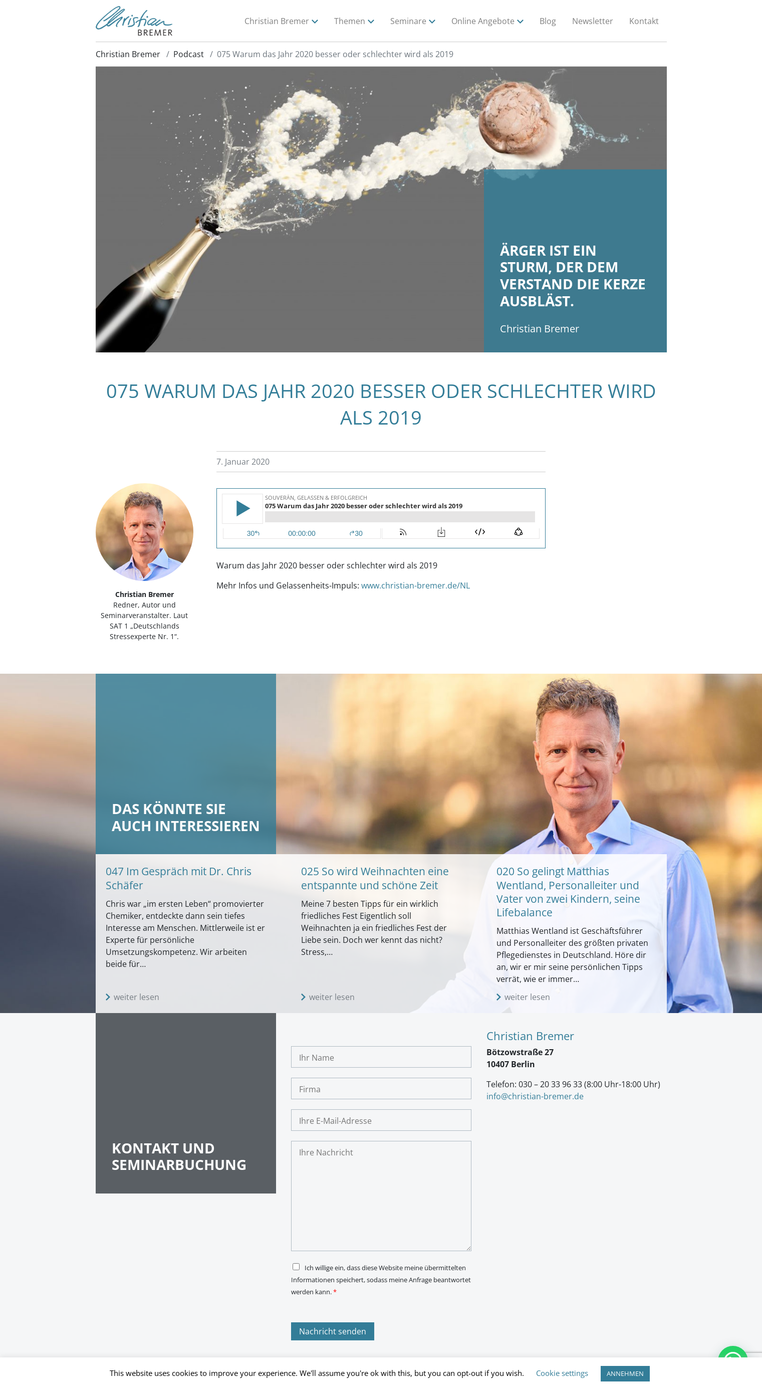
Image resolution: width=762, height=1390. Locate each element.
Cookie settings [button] (562, 1373)
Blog (548, 21)
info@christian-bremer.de (535, 1097)
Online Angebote (483, 21)
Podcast (188, 55)
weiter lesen (136, 998)
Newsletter (592, 21)
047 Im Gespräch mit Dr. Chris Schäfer (178, 879)
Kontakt (644, 21)
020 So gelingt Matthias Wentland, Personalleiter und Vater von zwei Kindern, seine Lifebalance (568, 893)
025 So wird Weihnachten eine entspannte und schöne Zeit (375, 879)
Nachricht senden (332, 1332)
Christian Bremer (276, 21)
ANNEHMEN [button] (625, 1373)
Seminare (408, 21)
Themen (349, 21)
